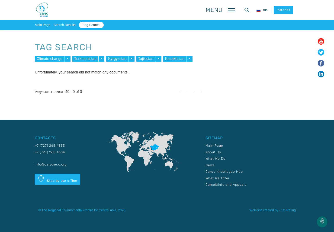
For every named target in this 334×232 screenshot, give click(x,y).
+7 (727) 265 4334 (50, 152)
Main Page (42, 25)
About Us (213, 152)
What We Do (215, 159)
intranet (283, 10)
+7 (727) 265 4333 (50, 146)
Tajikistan (146, 59)
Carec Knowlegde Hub (224, 172)
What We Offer (218, 178)
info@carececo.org (51, 164)
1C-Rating (288, 210)
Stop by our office (57, 179)
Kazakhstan (175, 59)
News (210, 165)
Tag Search (91, 25)
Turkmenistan (85, 59)
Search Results (65, 25)
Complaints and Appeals (226, 185)
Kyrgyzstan (117, 59)
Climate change (49, 59)
